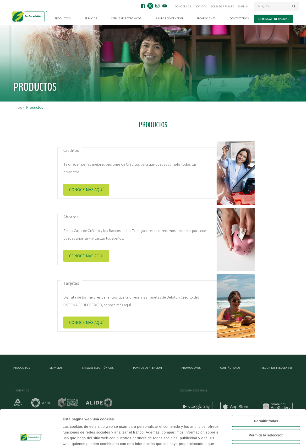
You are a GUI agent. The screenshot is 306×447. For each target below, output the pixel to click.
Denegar (266, 416)
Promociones (206, 18)
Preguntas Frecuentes (276, 367)
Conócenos (183, 6)
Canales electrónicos (126, 18)
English (243, 6)
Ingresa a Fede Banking (274, 19)
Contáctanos (239, 18)
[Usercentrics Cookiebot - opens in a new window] (31, 437)
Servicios (91, 18)
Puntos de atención (169, 18)
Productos (63, 18)
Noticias (201, 6)
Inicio (17, 107)
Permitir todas (266, 388)
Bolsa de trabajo (222, 6)
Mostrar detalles (259, 438)
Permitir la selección (266, 402)
